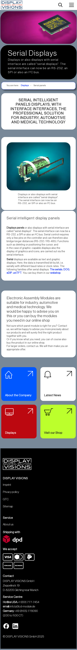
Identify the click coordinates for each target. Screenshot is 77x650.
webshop (55, 273)
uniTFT (17, 273)
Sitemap (8, 506)
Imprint (7, 484)
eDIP (9, 273)
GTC (6, 499)
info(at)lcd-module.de (22, 606)
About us (8, 524)
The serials (56, 269)
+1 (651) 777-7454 (28, 602)
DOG (66, 269)
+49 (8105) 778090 (26, 611)
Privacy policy (11, 492)
